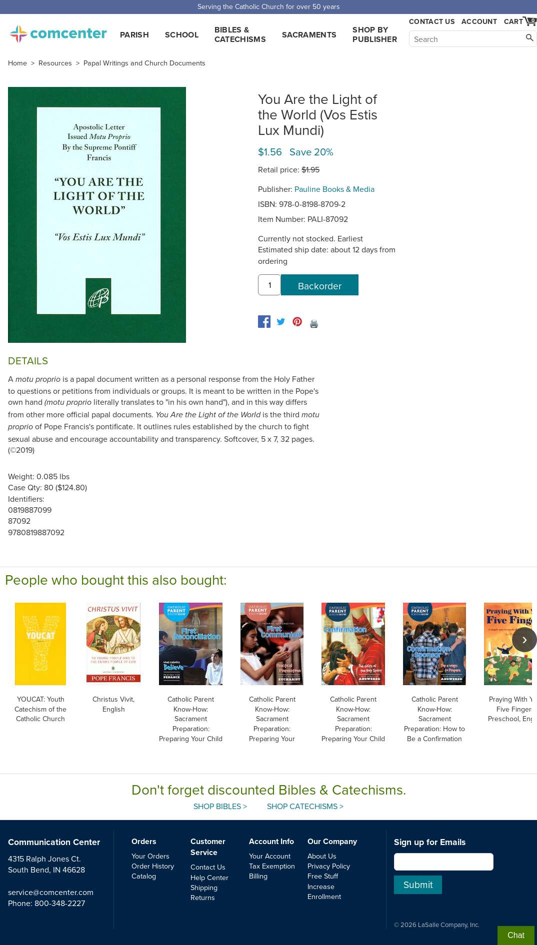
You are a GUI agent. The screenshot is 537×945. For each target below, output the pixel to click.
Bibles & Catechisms (240, 34)
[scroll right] (524, 639)
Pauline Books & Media (334, 188)
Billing (258, 876)
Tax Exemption (272, 866)
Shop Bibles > (220, 806)
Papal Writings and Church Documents (145, 63)
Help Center (209, 877)
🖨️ (314, 323)
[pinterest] (297, 321)
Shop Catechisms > (305, 806)
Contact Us (431, 21)
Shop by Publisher (374, 34)
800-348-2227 (59, 903)
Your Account (269, 856)
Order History (153, 866)
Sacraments (309, 34)
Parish (134, 34)
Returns (202, 897)
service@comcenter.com (51, 892)
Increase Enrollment (324, 891)
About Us (322, 856)
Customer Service (208, 847)
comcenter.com (58, 30)
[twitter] (280, 321)
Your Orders (151, 856)
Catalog (144, 876)
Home (17, 63)
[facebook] (264, 321)
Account (479, 21)
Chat (516, 935)
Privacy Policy (329, 866)
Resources (55, 63)
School (181, 34)
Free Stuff (323, 876)
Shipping (204, 887)
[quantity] (269, 284)
